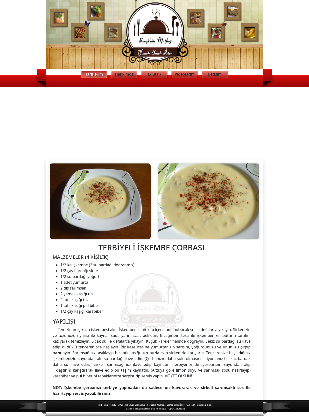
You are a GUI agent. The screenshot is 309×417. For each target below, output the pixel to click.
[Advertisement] (154, 123)
